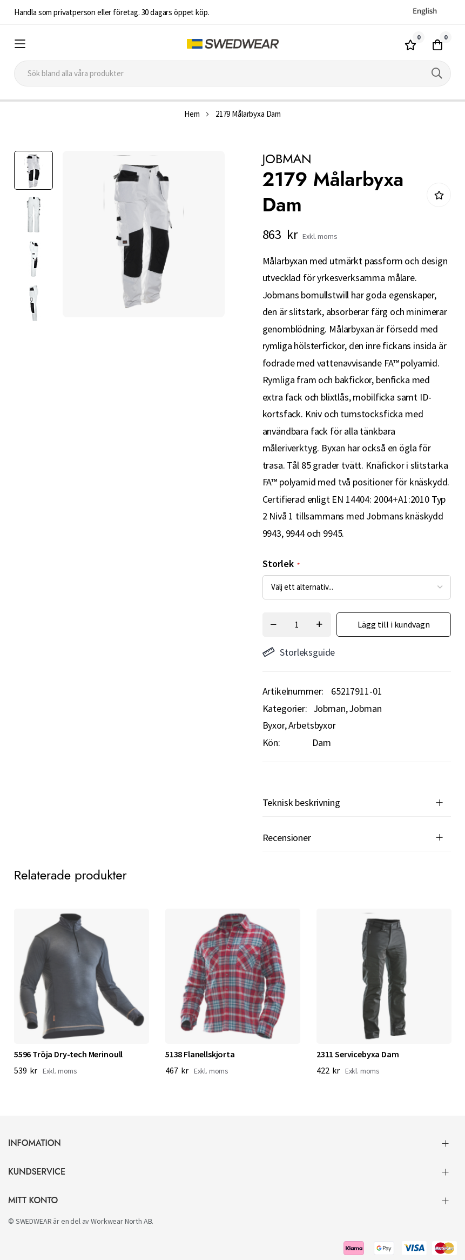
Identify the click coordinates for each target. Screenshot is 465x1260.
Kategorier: (284, 708)
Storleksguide (298, 652)
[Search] (437, 73)
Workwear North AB (121, 1221)
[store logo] (232, 44)
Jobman (329, 708)
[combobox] (232, 73)
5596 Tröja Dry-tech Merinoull (68, 1054)
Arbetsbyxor (312, 725)
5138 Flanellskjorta (200, 1054)
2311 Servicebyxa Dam (357, 1054)
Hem (192, 114)
